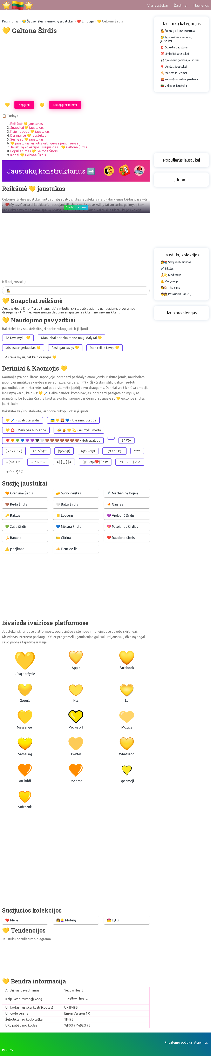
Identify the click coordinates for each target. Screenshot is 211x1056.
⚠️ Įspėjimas (14, 549)
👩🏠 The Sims (170, 287)
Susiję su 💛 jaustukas (27, 139)
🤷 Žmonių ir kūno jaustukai (178, 31)
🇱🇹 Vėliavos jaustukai (174, 85)
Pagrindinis (10, 21)
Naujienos (201, 5)
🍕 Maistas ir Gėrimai (174, 73)
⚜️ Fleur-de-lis (66, 549)
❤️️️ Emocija (85, 21)
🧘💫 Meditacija (171, 275)
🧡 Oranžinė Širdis (19, 493)
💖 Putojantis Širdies (122, 526)
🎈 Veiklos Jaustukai (174, 66)
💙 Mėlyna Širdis (68, 526)
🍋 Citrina (63, 538)
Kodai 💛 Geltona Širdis (28, 155)
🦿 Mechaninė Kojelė (122, 493)
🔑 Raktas (12, 515)
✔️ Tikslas (167, 268)
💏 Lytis (113, 920)
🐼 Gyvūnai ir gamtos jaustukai (180, 60)
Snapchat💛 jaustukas (27, 127)
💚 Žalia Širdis (16, 526)
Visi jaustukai (157, 5)
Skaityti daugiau (76, 207)
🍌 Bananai (13, 538)
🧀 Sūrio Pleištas (68, 493)
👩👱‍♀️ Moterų (66, 920)
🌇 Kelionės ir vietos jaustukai (179, 79)
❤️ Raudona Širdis (121, 538)
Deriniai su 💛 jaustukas (28, 135)
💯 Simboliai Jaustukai (175, 53)
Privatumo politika (178, 1042)
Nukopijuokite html (65, 105)
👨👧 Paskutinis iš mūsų (176, 294)
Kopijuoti (24, 105)
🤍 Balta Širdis (67, 504)
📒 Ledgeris (65, 515)
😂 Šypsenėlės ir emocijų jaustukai (48, 21)
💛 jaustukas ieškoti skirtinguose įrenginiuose (44, 143)
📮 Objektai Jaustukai (174, 47)
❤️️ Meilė (11, 920)
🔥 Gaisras (115, 504)
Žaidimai (180, 5)
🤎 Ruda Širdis (16, 504)
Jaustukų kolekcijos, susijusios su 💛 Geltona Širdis (48, 147)
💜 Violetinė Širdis (121, 515)
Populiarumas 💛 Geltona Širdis (34, 151)
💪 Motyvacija (169, 281)
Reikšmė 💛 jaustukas (26, 124)
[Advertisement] (76, 68)
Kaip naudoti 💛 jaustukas (30, 131)
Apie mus (201, 1042)
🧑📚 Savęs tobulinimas (176, 262)
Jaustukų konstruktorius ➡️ (51, 171)
